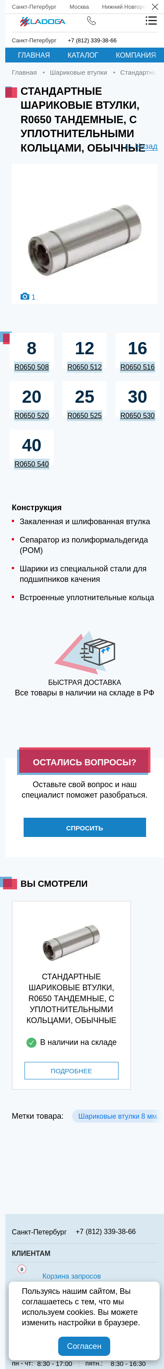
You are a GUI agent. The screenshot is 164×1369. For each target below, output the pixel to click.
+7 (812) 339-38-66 (92, 40)
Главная (34, 55)
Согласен (84, 1346)
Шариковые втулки (78, 72)
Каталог (82, 55)
